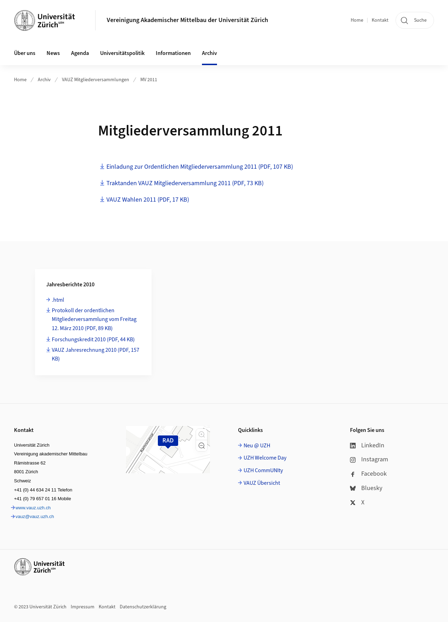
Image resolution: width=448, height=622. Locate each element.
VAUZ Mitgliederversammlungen (95, 79)
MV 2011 (148, 79)
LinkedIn (367, 445)
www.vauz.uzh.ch (32, 507)
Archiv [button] (209, 53)
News (53, 53)
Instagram (369, 459)
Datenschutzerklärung (143, 606)
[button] (201, 434)
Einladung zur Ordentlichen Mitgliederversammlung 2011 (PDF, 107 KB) (199, 166)
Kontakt (380, 20)
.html (58, 300)
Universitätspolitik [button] (122, 53)
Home (357, 20)
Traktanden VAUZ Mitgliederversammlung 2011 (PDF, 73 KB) (185, 183)
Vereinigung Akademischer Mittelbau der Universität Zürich (187, 20)
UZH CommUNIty (263, 470)
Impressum (82, 606)
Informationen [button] (173, 53)
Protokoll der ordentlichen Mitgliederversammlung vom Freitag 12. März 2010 (94, 319)
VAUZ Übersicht (262, 483)
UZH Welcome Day (265, 458)
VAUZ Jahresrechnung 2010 (95, 354)
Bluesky (366, 488)
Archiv (44, 79)
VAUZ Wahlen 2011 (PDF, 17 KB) (147, 199)
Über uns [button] (24, 53)
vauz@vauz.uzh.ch (34, 516)
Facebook (368, 473)
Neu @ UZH (257, 445)
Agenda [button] (80, 53)
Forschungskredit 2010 (93, 339)
